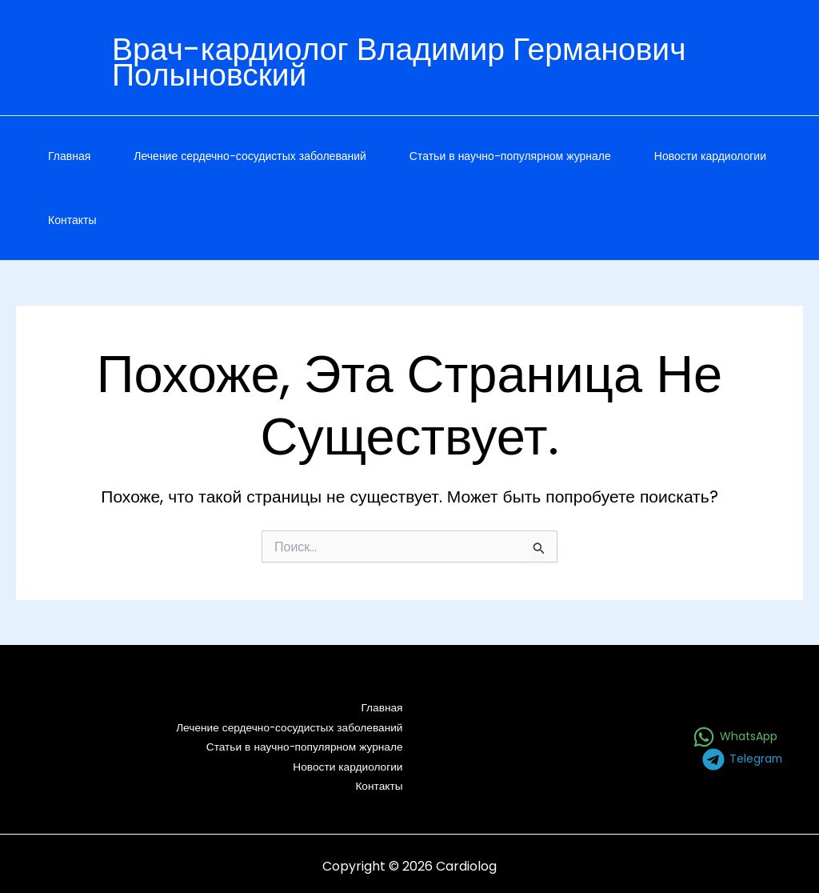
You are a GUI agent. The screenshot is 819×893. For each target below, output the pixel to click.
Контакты (72, 220)
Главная (69, 156)
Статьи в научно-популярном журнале (510, 156)
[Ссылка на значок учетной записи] (449, 65)
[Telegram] (742, 756)
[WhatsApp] (735, 734)
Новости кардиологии (710, 156)
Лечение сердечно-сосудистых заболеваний (250, 156)
